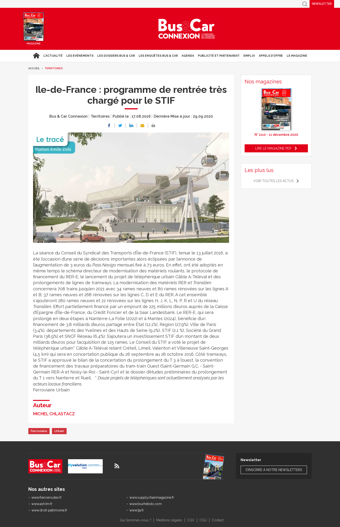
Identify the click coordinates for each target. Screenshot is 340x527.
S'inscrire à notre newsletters (274, 470)
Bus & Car (187, 29)
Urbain (59, 431)
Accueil (36, 56)
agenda (188, 55)
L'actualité (53, 55)
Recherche (304, 4)
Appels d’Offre (271, 55)
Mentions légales (169, 520)
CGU (203, 520)
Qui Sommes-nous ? (135, 520)
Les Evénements (80, 55)
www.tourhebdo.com (145, 504)
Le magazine (297, 55)
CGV (191, 520)
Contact (218, 520)
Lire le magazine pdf (273, 148)
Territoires (54, 68)
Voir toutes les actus (273, 181)
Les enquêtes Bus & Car (158, 55)
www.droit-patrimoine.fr (49, 510)
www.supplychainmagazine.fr (151, 497)
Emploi (249, 55)
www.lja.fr (136, 510)
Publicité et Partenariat (219, 55)
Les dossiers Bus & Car (116, 55)
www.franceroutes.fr (46, 497)
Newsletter (322, 3)
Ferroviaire (39, 431)
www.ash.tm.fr (41, 504)
